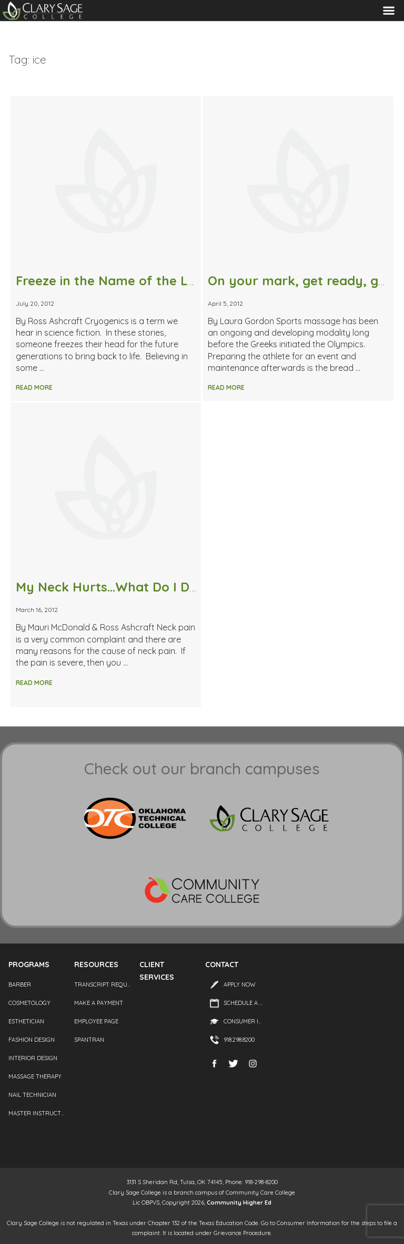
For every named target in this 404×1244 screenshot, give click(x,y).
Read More (34, 387)
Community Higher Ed (239, 1202)
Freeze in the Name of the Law (110, 280)
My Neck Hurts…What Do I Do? (110, 587)
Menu (388, 11)
